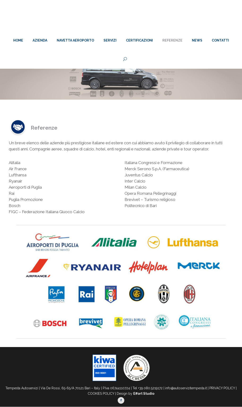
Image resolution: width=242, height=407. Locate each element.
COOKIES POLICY (101, 393)
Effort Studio (143, 393)
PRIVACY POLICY (222, 388)
